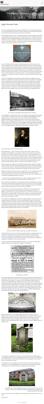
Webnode (24, 402)
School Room (5, 237)
